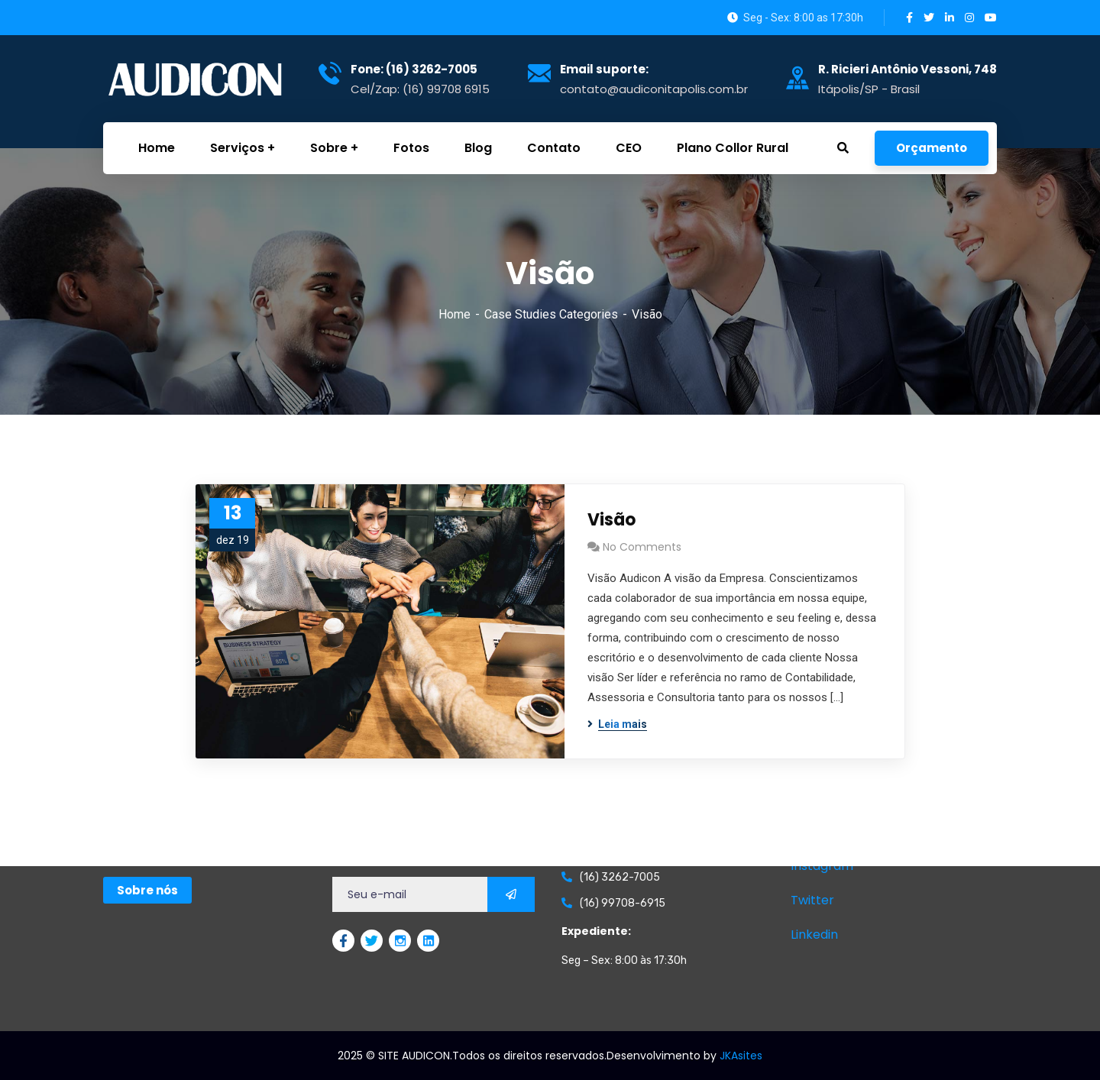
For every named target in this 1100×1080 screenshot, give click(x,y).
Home (454, 314)
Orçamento (931, 148)
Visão (611, 520)
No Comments (642, 547)
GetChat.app (123, 1068)
